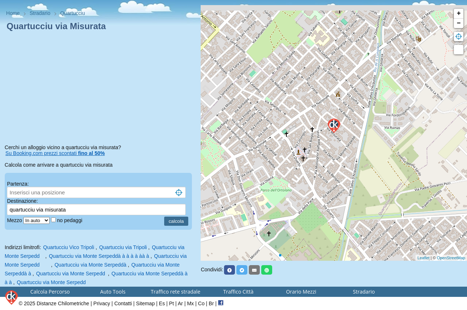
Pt (171, 303)
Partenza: (18, 184)
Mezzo (15, 220)
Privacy (101, 303)
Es (162, 303)
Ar (180, 303)
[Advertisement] (100, 89)
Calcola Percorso (50, 291)
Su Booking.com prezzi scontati (55, 153)
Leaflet (423, 258)
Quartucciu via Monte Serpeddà (91, 265)
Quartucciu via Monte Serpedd (72, 273)
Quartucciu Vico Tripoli (68, 247)
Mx (190, 303)
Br (211, 303)
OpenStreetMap (451, 258)
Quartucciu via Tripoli (123, 247)
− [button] (459, 23)
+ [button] (459, 13)
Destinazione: (22, 201)
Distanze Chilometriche (62, 303)
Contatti (123, 303)
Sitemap (145, 303)
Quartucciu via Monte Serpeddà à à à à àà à (99, 256)
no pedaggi (70, 220)
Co (201, 303)
